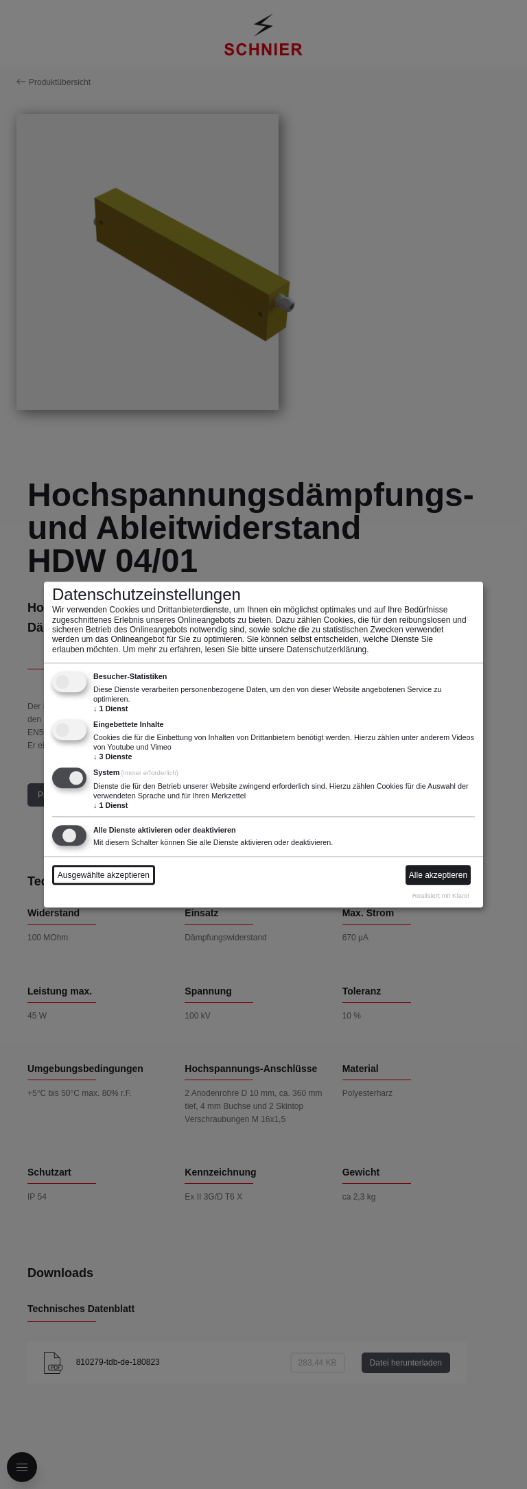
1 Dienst (110, 709)
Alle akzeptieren (438, 875)
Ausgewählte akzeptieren (104, 875)
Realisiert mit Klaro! (440, 896)
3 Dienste (112, 757)
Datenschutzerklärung (327, 649)
